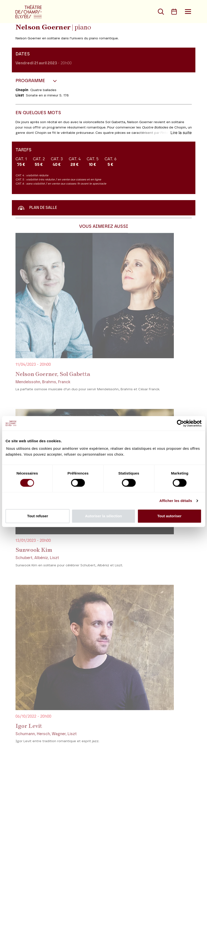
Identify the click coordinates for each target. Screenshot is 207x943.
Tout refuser (37, 516)
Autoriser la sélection (103, 516)
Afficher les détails (175, 501)
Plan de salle (37, 208)
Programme (30, 81)
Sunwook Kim (33, 550)
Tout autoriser (169, 516)
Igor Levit (28, 726)
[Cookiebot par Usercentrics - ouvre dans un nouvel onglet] (180, 423)
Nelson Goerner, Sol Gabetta (52, 374)
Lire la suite (181, 133)
